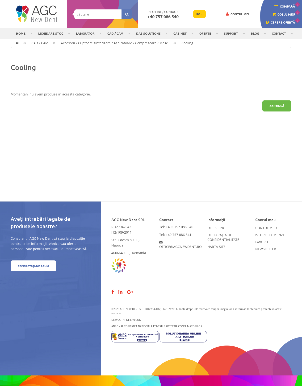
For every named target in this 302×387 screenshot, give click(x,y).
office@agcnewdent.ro (180, 244)
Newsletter (265, 249)
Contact (279, 33)
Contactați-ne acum (33, 266)
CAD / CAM (115, 33)
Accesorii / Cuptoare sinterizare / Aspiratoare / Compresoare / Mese (115, 43)
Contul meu (266, 228)
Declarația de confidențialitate (223, 237)
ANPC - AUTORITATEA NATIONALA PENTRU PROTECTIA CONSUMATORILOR (156, 326)
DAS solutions (148, 33)
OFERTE (205, 33)
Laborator (85, 33)
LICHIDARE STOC (50, 33)
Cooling (187, 43)
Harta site (216, 246)
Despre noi (216, 228)
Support (231, 33)
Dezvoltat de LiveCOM (126, 319)
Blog (255, 33)
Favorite (262, 242)
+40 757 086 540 (163, 16)
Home (20, 33)
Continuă (276, 106)
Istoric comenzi (269, 235)
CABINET (180, 33)
